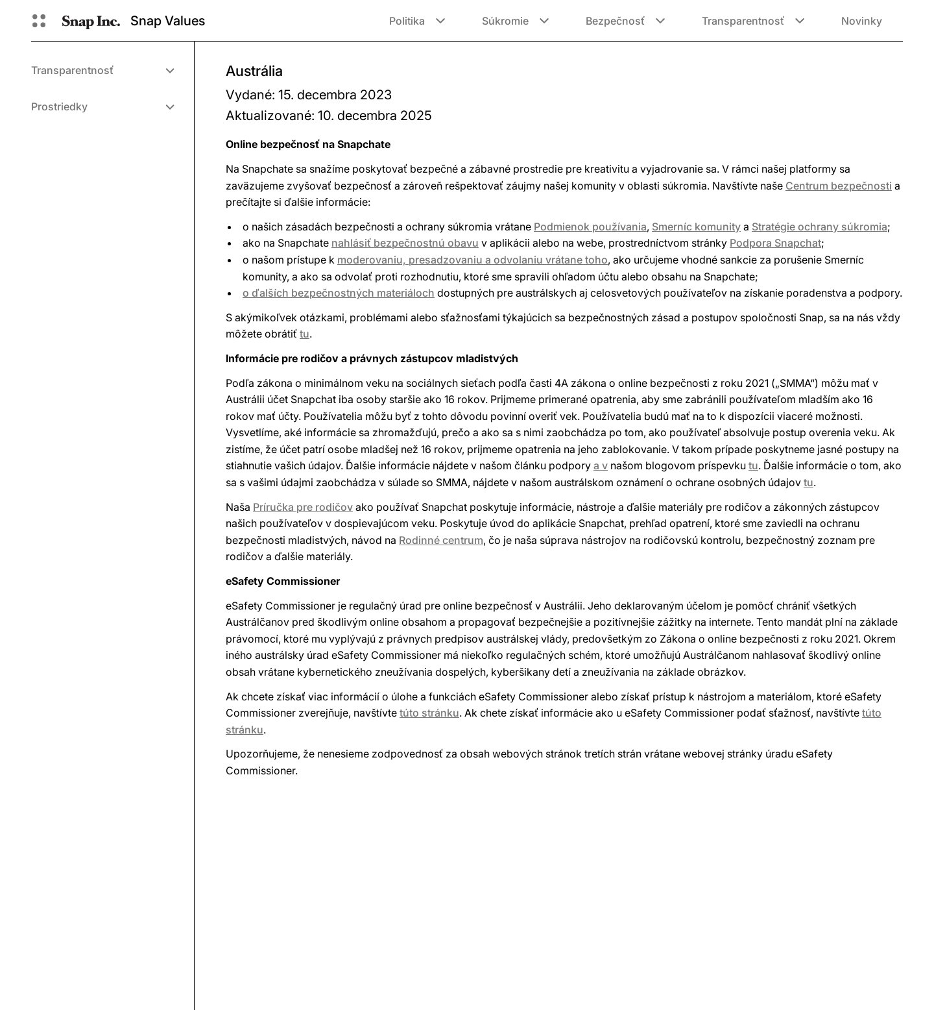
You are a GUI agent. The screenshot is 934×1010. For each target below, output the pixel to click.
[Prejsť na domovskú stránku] (91, 20)
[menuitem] (102, 70)
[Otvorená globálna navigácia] (39, 21)
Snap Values (167, 21)
